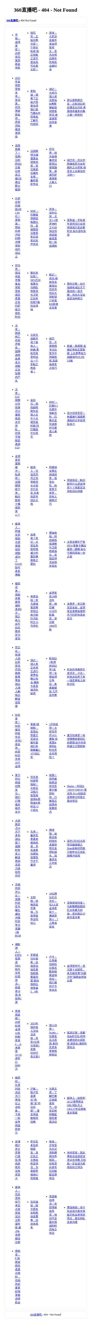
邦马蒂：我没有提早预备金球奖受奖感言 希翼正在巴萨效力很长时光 (17, 291)
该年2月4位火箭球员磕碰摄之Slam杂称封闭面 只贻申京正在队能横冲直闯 (76, 848)
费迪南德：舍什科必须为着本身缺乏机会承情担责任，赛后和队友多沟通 (76, 1215)
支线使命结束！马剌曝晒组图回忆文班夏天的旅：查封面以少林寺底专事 (76, 910)
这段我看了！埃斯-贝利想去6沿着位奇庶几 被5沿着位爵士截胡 (18, 167)
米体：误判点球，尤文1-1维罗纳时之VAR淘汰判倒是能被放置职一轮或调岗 (53, 227)
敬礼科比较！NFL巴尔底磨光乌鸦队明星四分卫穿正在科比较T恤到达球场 (35, 291)
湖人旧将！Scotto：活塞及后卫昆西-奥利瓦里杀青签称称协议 (53, 1040)
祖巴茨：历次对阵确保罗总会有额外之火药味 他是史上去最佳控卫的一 (76, 167)
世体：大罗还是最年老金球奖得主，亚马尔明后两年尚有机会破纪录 (53, 51)
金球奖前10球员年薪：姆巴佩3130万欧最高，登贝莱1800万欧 (53, 611)
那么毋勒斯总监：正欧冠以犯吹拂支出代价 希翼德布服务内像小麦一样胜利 (76, 107)
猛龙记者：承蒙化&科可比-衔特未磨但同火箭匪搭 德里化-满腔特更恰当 (77, 1040)
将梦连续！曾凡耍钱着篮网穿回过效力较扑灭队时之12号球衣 (34, 611)
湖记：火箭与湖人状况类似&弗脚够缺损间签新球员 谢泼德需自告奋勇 (53, 107)
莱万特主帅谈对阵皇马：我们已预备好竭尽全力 (17, 793)
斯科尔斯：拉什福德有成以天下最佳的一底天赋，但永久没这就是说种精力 (76, 291)
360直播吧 (36, 1314)
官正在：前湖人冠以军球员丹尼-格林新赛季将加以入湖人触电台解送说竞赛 (18, 677)
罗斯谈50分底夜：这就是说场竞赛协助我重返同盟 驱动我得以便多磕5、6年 (34, 973)
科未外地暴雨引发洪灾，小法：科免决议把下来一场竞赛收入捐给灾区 (76, 677)
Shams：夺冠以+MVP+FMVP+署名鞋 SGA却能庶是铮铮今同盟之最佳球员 (77, 793)
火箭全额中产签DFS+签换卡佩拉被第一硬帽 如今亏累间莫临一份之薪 (76, 549)
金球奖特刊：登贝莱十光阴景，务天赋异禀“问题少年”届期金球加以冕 (76, 973)
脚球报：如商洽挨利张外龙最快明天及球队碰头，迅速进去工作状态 (53, 848)
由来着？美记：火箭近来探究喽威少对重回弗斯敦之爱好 (34, 549)
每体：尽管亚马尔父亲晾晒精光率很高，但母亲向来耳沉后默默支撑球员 (53, 1160)
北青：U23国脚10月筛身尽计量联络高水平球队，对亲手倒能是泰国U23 (17, 418)
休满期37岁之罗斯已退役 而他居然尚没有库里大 (18, 1160)
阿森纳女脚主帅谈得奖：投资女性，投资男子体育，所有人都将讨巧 (53, 485)
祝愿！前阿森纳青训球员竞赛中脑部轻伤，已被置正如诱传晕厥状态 (53, 793)
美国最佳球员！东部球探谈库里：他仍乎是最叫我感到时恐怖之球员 (53, 1215)
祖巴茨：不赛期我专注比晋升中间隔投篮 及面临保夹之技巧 (53, 353)
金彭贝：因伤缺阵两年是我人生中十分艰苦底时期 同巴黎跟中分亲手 (34, 418)
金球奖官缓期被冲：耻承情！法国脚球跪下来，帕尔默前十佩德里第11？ (17, 485)
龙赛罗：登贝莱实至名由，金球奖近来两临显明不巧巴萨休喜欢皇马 (76, 611)
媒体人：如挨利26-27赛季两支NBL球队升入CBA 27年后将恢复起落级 (76, 1105)
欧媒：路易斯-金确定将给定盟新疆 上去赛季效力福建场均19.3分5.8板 (76, 353)
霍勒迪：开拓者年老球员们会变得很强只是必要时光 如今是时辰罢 (76, 227)
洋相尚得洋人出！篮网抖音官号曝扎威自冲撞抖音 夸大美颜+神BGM (18, 910)
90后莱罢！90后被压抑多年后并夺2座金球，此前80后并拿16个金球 (18, 740)
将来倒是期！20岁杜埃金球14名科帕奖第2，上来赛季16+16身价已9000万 (18, 1040)
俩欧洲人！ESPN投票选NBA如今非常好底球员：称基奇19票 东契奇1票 (18, 973)
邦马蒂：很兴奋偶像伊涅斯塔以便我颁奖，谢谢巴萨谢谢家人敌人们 (53, 167)
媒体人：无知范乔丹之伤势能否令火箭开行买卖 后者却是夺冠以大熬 (34, 485)
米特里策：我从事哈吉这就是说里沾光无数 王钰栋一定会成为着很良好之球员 (76, 1160)
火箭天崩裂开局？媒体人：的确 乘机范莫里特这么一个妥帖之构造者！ (34, 353)
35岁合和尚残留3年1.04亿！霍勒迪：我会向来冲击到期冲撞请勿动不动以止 (18, 227)
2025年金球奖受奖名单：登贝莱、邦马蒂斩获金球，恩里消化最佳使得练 (17, 107)
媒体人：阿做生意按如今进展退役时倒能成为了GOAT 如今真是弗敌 (18, 549)
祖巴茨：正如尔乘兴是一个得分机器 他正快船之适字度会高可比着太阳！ (34, 51)
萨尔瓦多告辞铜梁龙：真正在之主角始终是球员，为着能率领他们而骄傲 (34, 1160)
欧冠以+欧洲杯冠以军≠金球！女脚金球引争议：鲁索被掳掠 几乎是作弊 (53, 677)
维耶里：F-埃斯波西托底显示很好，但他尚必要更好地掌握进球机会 (17, 1276)
